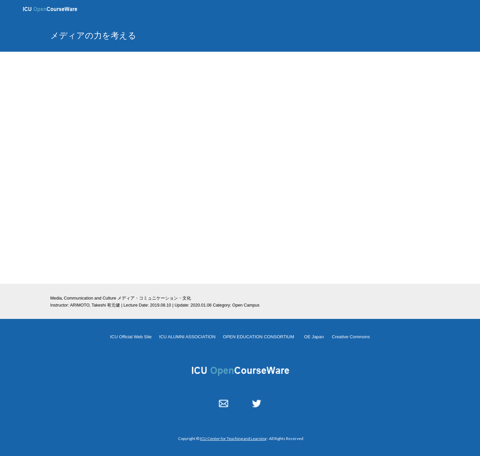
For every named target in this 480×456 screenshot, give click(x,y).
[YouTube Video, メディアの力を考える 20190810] (240, 168)
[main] (174, 35)
